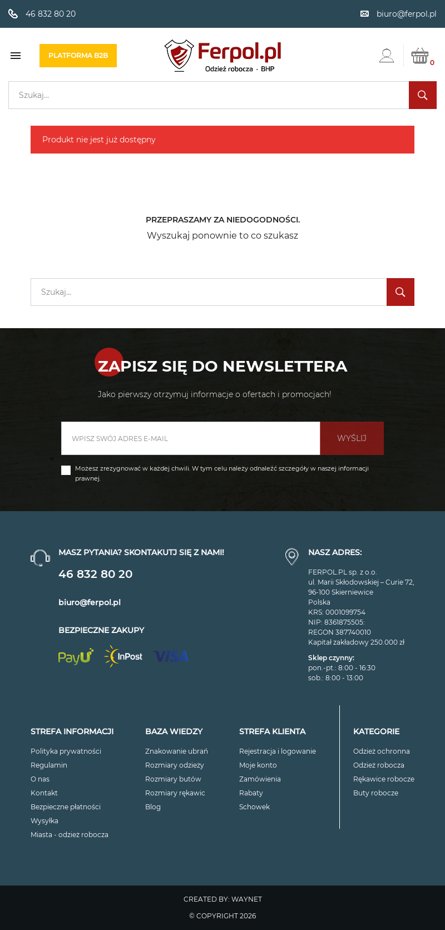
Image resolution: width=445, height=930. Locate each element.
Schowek (254, 807)
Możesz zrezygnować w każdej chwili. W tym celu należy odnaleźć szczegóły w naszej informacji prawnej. (222, 473)
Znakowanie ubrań (176, 751)
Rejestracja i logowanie (277, 751)
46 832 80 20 (95, 574)
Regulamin (49, 765)
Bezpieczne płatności (66, 807)
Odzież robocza (378, 765)
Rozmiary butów (173, 779)
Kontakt (44, 793)
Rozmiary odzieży (174, 765)
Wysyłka (44, 821)
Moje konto (258, 765)
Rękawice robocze (383, 779)
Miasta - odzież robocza (69, 834)
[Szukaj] (222, 95)
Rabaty (251, 793)
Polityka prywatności (66, 751)
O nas (40, 779)
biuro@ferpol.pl (89, 602)
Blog (153, 807)
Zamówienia (260, 779)
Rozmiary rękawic (175, 793)
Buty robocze (375, 793)
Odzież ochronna (381, 751)
